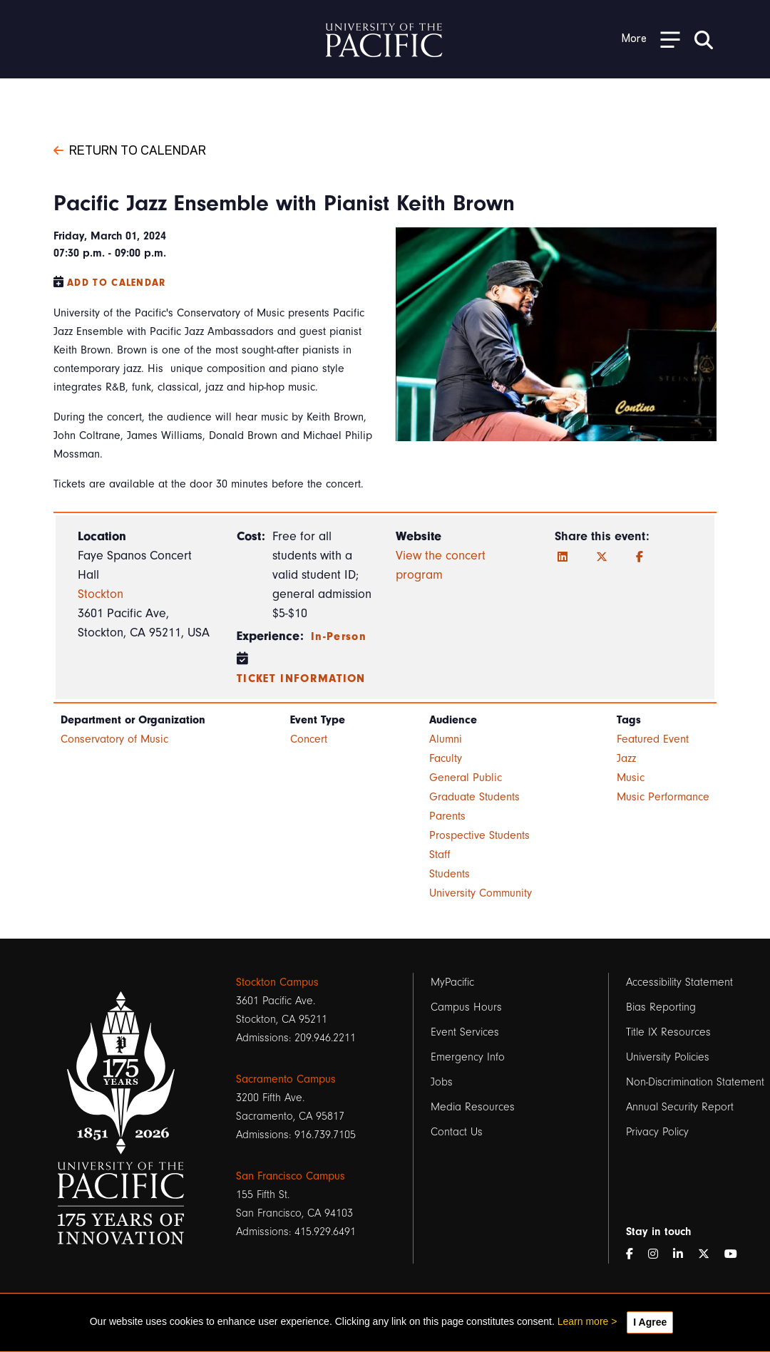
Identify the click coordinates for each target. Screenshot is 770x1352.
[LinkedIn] (562, 557)
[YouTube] (736, 1254)
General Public (465, 777)
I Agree (650, 1322)
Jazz (626, 758)
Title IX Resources (668, 1032)
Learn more (583, 1321)
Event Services (465, 1032)
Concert (308, 739)
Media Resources (473, 1106)
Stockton (100, 594)
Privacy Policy (657, 1131)
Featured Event (653, 739)
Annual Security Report (680, 1106)
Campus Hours (466, 1007)
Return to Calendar (129, 149)
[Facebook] (639, 557)
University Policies (667, 1057)
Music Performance (663, 796)
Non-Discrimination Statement (695, 1081)
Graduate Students (474, 796)
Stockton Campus (277, 982)
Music (631, 777)
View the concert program (441, 565)
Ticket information (301, 678)
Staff (440, 854)
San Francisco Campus (290, 1176)
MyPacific (452, 982)
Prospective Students (479, 835)
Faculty (445, 758)
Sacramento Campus (286, 1079)
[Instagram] (658, 1254)
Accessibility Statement (679, 982)
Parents (447, 816)
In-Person (338, 636)
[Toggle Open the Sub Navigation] (651, 39)
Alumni (445, 739)
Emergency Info (468, 1057)
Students (449, 873)
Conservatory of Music (114, 739)
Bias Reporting (661, 1007)
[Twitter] (601, 557)
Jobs (442, 1081)
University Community (480, 893)
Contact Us (457, 1131)
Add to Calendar (116, 283)
